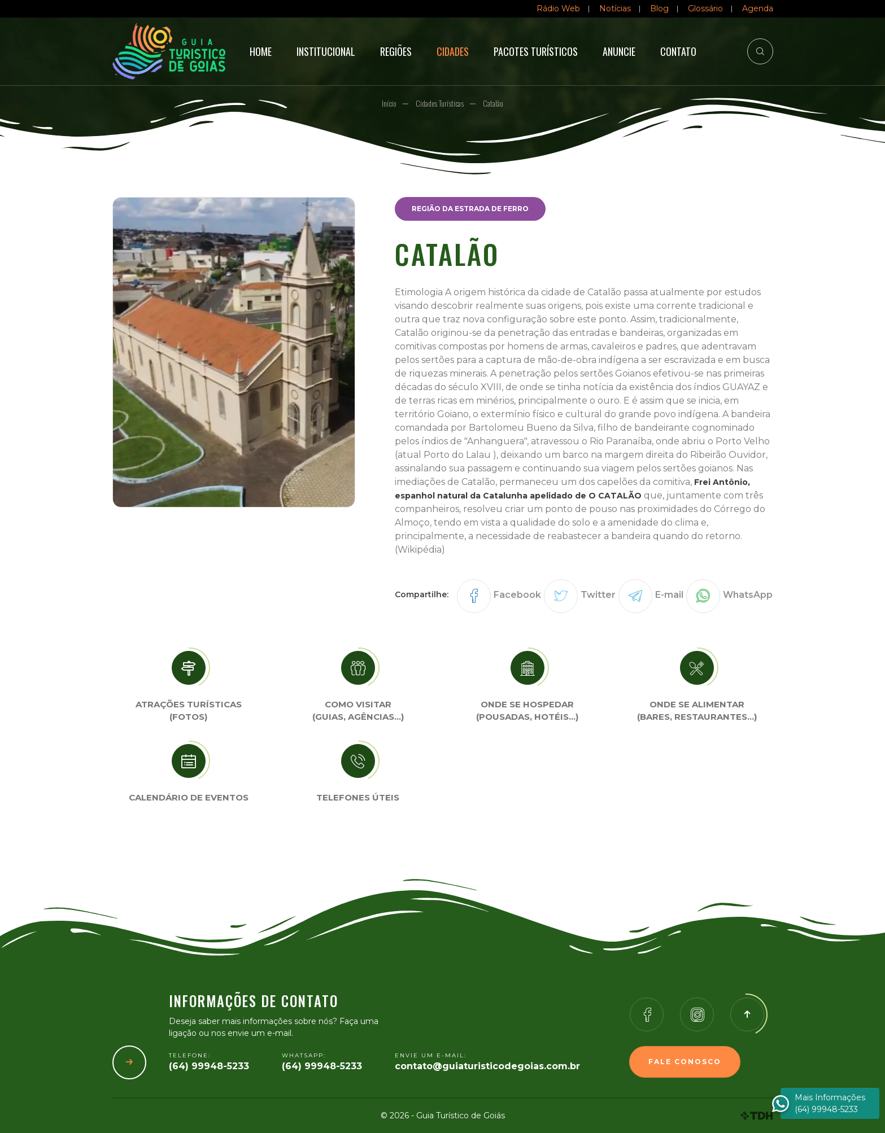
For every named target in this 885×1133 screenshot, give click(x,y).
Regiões (396, 51)
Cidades (453, 51)
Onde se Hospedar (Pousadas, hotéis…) (527, 711)
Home (261, 51)
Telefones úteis (357, 797)
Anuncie (619, 51)
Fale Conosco (684, 1061)
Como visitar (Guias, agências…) (358, 711)
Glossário (705, 8)
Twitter (598, 594)
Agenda (757, 8)
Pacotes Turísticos (536, 51)
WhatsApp (748, 594)
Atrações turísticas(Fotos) (189, 711)
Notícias (615, 8)
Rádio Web (558, 8)
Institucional (326, 51)
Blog (659, 8)
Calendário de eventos (189, 797)
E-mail (669, 594)
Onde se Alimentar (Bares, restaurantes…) (697, 711)
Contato (678, 51)
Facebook (517, 594)
